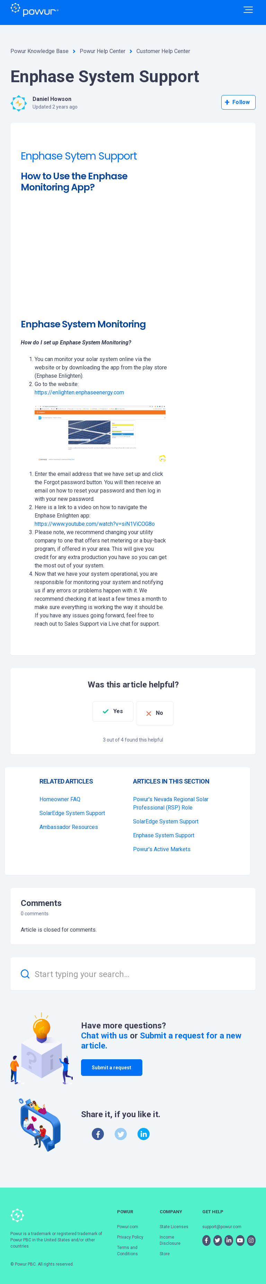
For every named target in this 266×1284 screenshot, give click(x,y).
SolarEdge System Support (72, 809)
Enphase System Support (163, 831)
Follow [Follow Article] (241, 102)
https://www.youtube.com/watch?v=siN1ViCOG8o (95, 524)
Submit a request (112, 1063)
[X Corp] (121, 1130)
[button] (248, 10)
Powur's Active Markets (161, 845)
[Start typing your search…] (133, 969)
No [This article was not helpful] (164, 711)
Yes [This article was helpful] (113, 711)
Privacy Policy (130, 1233)
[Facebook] (98, 1130)
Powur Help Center (102, 51)
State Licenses (174, 1222)
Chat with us (104, 1032)
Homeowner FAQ (59, 795)
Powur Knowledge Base (39, 51)
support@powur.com (221, 1222)
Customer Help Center (163, 51)
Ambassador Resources (68, 823)
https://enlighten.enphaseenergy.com (79, 392)
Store (165, 1249)
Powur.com (127, 1222)
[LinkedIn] (144, 1130)
